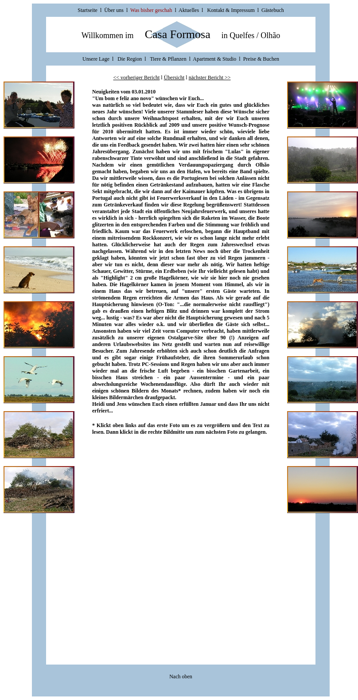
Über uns (114, 10)
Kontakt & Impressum (230, 10)
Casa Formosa (177, 34)
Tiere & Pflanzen (168, 59)
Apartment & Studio (214, 59)
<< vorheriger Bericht (136, 77)
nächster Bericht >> (210, 77)
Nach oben (180, 676)
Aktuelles (189, 10)
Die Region (129, 59)
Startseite (87, 10)
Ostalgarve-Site (185, 337)
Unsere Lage (96, 59)
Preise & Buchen (261, 59)
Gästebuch (272, 10)
